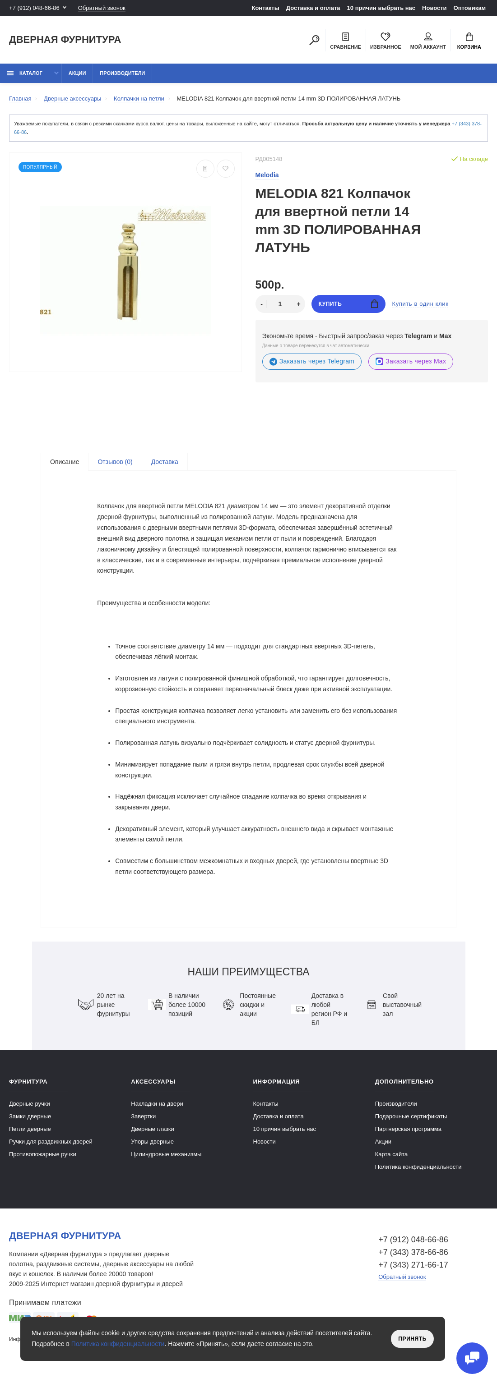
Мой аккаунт (428, 41)
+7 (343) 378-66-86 (413, 1256)
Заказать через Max (411, 361)
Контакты (265, 8)
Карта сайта (391, 1158)
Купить (348, 303)
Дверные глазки (152, 1133)
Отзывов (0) (115, 461)
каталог (24, 73)
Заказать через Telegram (312, 361)
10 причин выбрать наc (381, 8)
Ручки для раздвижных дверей (51, 1146)
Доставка (164, 461)
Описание (64, 461)
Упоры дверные (152, 1146)
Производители (122, 73)
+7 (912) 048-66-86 (34, 8)
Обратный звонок (101, 8)
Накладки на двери (157, 1108)
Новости (434, 8)
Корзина (469, 41)
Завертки (143, 1120)
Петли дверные (30, 1133)
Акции (77, 73)
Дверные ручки (29, 1108)
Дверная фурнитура (65, 40)
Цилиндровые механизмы (166, 1158)
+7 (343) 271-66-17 (413, 1269)
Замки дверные (30, 1120)
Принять (412, 1339)
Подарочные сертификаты (411, 1120)
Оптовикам (470, 8)
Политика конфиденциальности (418, 1171)
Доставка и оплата (313, 8)
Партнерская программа (408, 1133)
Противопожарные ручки (42, 1158)
